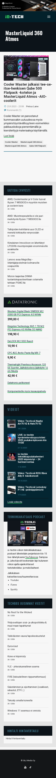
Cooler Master (11, 142)
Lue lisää (9, 135)
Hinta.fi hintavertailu (15, 738)
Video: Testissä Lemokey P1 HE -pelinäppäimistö (32, 488)
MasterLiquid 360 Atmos (15, 146)
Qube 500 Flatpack (37, 146)
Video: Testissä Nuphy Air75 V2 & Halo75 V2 (30, 422)
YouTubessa (31, 557)
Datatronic (23, 302)
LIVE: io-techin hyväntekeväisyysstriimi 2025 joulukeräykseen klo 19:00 (32, 439)
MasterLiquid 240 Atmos (31, 142)
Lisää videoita (14, 501)
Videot (13, 409)
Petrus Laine (32, 106)
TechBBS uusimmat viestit (26, 603)
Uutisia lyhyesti (18, 190)
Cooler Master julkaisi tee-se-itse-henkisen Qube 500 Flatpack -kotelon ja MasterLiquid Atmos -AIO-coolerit (28, 92)
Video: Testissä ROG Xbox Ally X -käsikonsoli (32, 474)
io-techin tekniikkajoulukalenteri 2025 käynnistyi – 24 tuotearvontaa (31, 458)
